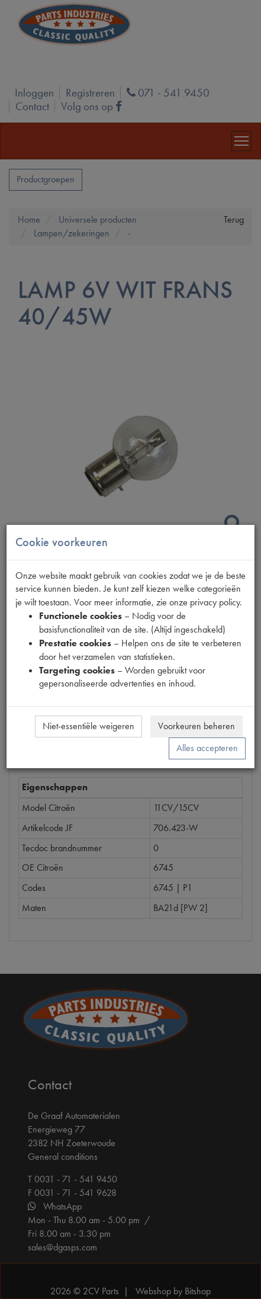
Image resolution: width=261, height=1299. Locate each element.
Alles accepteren (207, 748)
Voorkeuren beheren (196, 726)
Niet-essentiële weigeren (88, 726)
